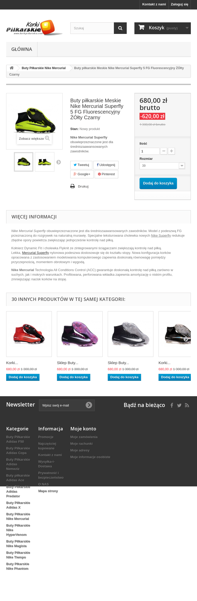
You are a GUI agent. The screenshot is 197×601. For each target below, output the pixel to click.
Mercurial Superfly (35, 253)
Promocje (45, 437)
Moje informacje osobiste (90, 457)
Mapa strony (48, 491)
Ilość (143, 143)
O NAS (43, 484)
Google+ (82, 174)
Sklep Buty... (67, 362)
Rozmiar (147, 159)
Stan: (74, 129)
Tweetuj (81, 165)
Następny (58, 161)
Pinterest (106, 174)
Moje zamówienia (83, 437)
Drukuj (83, 186)
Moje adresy (80, 450)
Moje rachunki (81, 444)
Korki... (12, 362)
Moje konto (83, 429)
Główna (21, 49)
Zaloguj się (179, 4)
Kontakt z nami (154, 4)
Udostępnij (106, 165)
